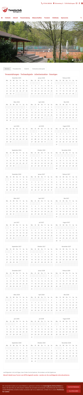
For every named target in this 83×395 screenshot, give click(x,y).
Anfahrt (29, 386)
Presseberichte (17, 69)
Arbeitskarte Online (64, 386)
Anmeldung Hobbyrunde (44, 388)
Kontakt (15, 386)
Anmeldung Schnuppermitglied (26, 388)
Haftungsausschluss (52, 386)
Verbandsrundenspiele (38, 69)
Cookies (43, 386)
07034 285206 (46, 3)
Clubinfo (26, 69)
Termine (7, 69)
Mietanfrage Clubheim (59, 388)
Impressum (22, 386)
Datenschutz (35, 386)
